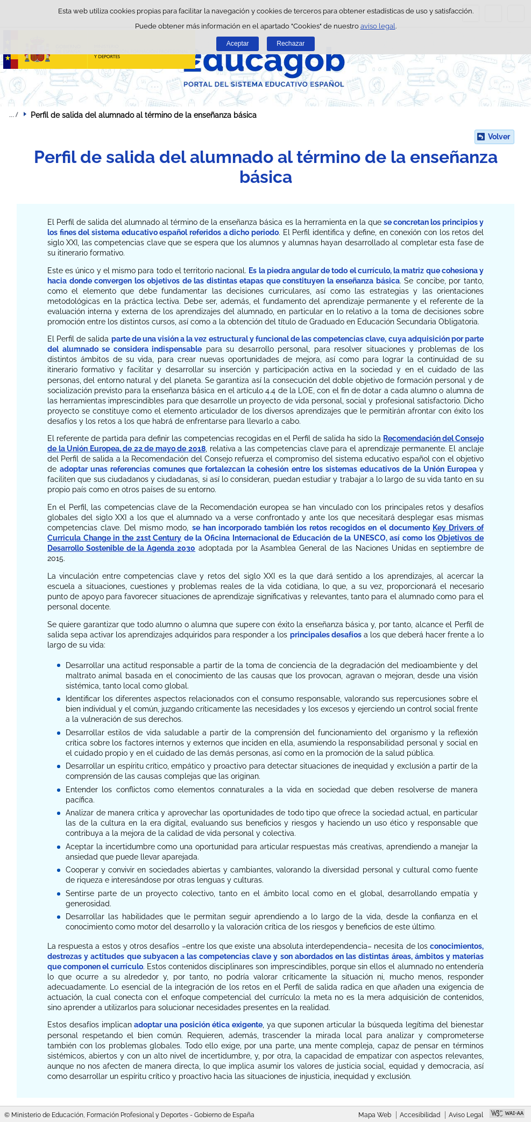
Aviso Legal (466, 1115)
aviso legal (377, 26)
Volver (499, 136)
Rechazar (291, 43)
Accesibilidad (420, 1115)
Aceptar (237, 43)
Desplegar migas (13, 114)
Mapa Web (374, 1115)
